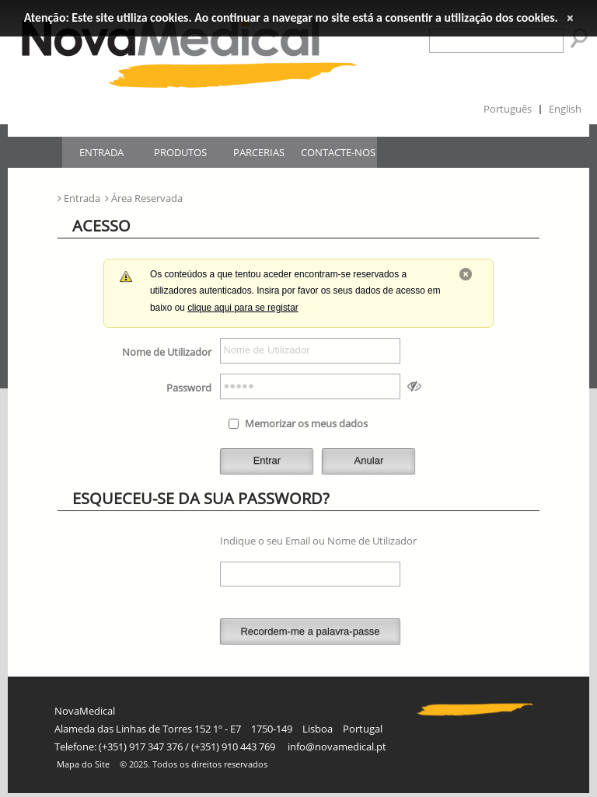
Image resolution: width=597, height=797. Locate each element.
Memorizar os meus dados (306, 423)
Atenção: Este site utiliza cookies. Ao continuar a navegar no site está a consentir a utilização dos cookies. (291, 17)
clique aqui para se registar (242, 307)
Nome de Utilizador (166, 352)
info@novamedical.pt (337, 746)
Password (188, 388)
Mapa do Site (83, 764)
